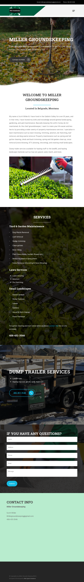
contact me (53, 325)
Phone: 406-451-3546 (69, 2)
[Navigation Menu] (73, 11)
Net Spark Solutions (30, 579)
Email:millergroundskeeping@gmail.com (49, 2)
